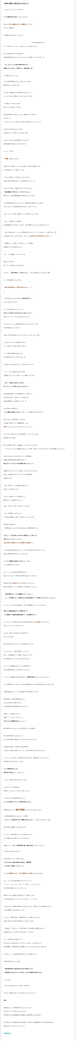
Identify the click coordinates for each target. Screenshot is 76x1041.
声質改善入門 (7, 1033)
